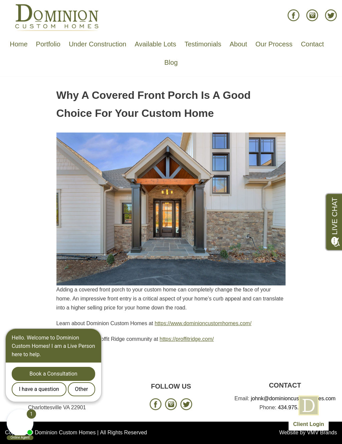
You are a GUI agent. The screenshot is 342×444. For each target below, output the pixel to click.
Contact (312, 44)
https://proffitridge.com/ (187, 339)
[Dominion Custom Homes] (57, 17)
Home (18, 44)
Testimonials (202, 44)
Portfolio (48, 44)
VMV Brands (322, 432)
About (238, 44)
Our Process (274, 44)
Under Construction (97, 44)
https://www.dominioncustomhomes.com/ (203, 323)
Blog (171, 62)
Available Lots (155, 44)
